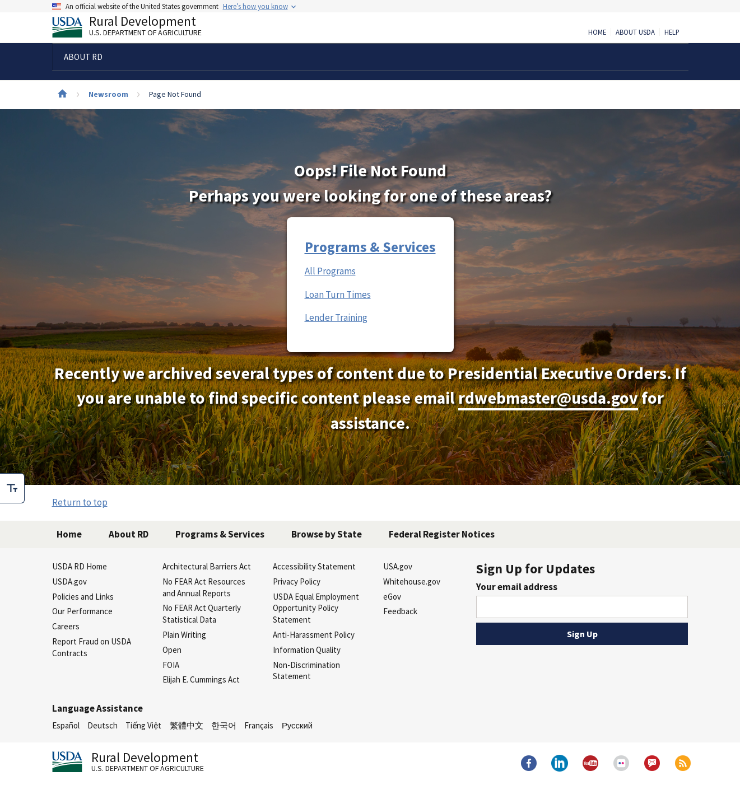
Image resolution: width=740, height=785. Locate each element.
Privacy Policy (296, 581)
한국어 (223, 725)
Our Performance (82, 611)
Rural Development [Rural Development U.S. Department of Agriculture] (136, 28)
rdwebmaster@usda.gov (548, 397)
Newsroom (108, 94)
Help (672, 32)
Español (66, 725)
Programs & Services (370, 247)
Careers (66, 626)
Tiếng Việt (143, 725)
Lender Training (336, 317)
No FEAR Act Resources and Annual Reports (203, 587)
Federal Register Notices (442, 534)
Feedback (400, 611)
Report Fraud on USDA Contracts (91, 647)
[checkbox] (12, 488)
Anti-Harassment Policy (314, 634)
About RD (128, 534)
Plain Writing (184, 634)
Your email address (516, 587)
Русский (297, 725)
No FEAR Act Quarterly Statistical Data (201, 613)
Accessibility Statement (314, 566)
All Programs (330, 271)
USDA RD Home (79, 566)
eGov (392, 596)
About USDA (635, 32)
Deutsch (102, 725)
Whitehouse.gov (411, 581)
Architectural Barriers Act (206, 566)
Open (171, 649)
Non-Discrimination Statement (306, 671)
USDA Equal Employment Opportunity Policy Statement (316, 608)
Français (258, 725)
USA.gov (397, 566)
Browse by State (326, 534)
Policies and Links (83, 596)
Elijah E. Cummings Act (201, 679)
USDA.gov (69, 581)
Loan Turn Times (338, 294)
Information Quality (307, 649)
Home (597, 32)
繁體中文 (186, 725)
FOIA (170, 665)
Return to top (80, 502)
